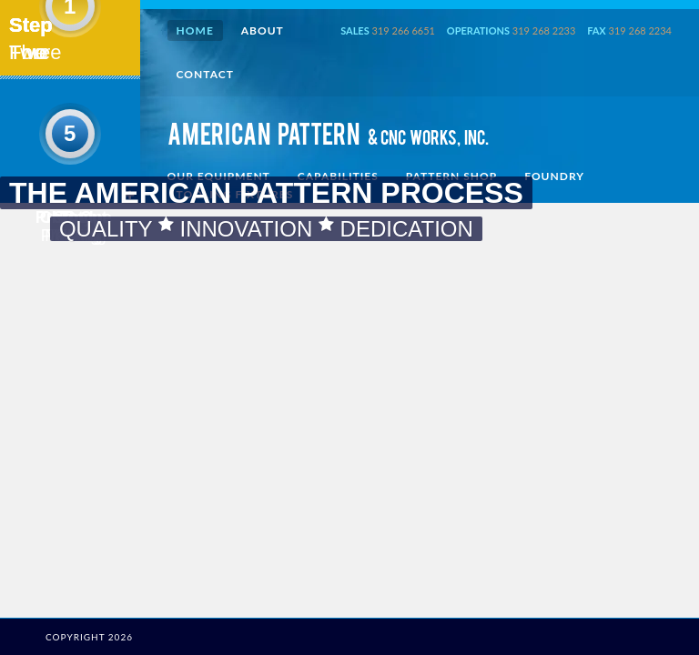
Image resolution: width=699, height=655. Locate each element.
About (262, 30)
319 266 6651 (403, 30)
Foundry (554, 176)
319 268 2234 (640, 30)
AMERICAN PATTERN (328, 137)
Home (195, 30)
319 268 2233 (543, 30)
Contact (205, 74)
